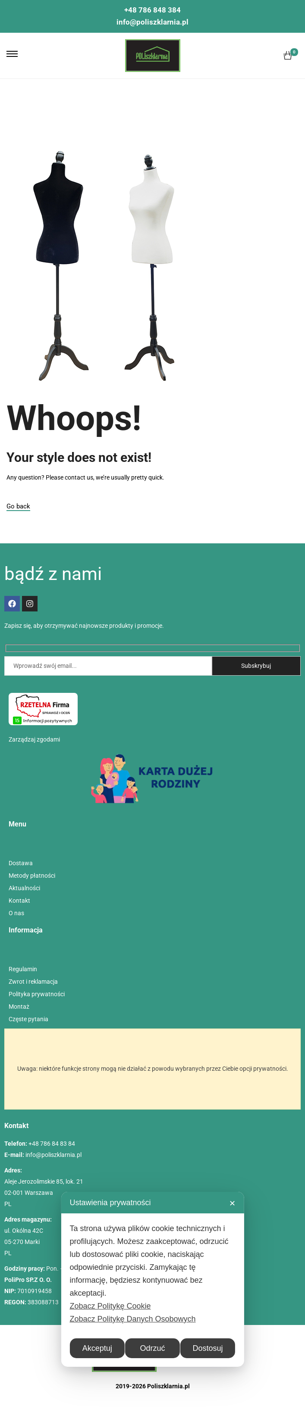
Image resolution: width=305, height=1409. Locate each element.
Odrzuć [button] (152, 1348)
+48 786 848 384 (152, 10)
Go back (18, 506)
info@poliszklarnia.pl (152, 22)
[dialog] (152, 1279)
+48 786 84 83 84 (51, 1143)
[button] (12, 53)
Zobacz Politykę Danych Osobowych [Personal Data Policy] (132, 1319)
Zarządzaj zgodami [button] (34, 739)
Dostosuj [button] (208, 1348)
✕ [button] (232, 1203)
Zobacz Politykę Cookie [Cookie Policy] (110, 1306)
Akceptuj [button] (97, 1348)
